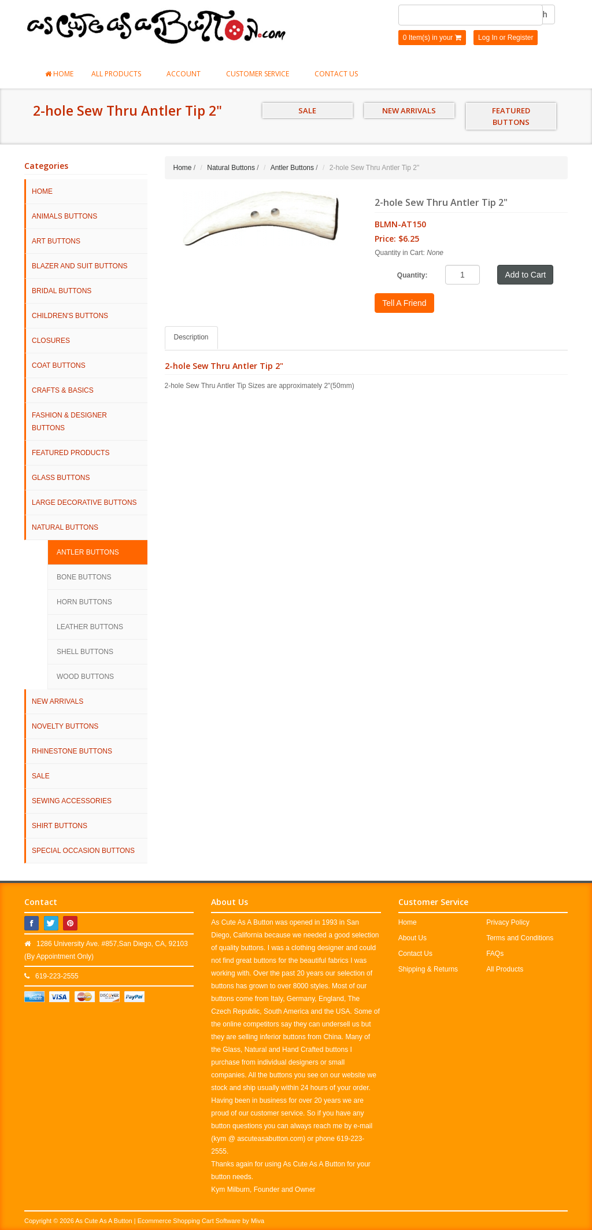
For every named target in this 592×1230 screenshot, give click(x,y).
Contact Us (336, 74)
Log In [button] (487, 38)
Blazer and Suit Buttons (80, 266)
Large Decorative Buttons (84, 502)
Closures (51, 341)
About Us (412, 938)
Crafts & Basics (63, 390)
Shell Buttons (85, 652)
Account (187, 74)
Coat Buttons (59, 365)
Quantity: (412, 275)
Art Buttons (56, 241)
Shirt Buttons (59, 826)
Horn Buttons (84, 602)
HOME (42, 191)
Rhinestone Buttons (72, 751)
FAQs (495, 954)
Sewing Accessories (72, 801)
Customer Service (261, 74)
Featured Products (70, 453)
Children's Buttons (70, 316)
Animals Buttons (64, 216)
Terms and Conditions (519, 938)
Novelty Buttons (65, 726)
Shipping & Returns (428, 969)
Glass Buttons (61, 478)
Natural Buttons (65, 527)
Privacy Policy (508, 922)
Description (191, 337)
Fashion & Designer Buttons (69, 421)
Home (59, 74)
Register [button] (521, 38)
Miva (257, 1220)
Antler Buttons (88, 552)
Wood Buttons (85, 677)
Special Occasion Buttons (83, 851)
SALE (307, 110)
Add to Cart (525, 274)
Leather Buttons (90, 627)
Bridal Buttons (61, 291)
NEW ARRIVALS (409, 110)
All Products (120, 74)
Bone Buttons (84, 577)
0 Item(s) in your (432, 38)
